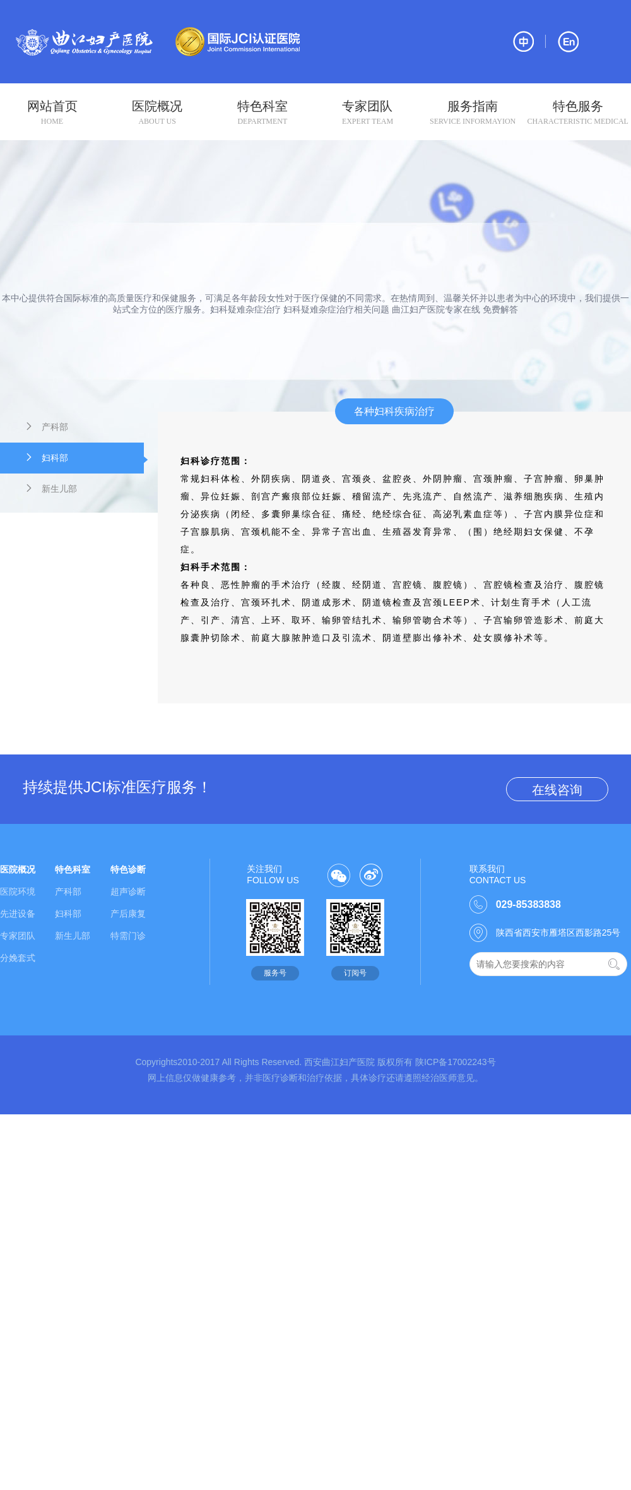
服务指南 (473, 113)
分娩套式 (17, 958)
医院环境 (17, 891)
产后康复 (128, 914)
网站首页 (52, 113)
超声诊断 (128, 891)
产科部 (46, 426)
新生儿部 (50, 488)
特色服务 (578, 113)
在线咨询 (557, 790)
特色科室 (262, 113)
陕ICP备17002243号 (455, 1062)
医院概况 (157, 113)
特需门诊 (128, 936)
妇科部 (84, 458)
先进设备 (17, 914)
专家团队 (368, 113)
